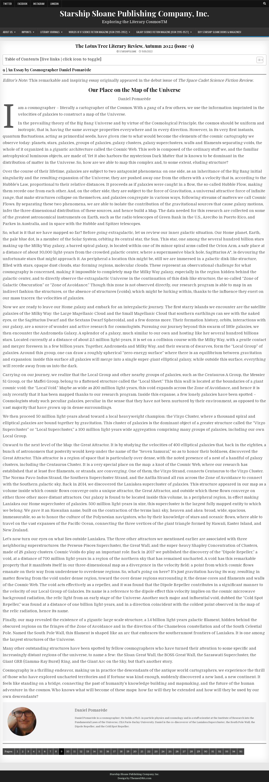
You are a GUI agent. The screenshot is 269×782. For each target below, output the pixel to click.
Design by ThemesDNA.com (134, 778)
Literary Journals (50, 32)
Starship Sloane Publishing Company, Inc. (134, 13)
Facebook (22, 4)
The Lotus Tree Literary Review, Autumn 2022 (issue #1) (134, 46)
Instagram (38, 4)
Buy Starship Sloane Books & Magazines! (219, 32)
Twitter (7, 4)
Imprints (26, 32)
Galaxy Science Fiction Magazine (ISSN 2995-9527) (162, 32)
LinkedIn (54, 4)
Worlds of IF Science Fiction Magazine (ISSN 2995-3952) (98, 32)
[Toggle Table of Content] (258, 60)
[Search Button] (264, 3)
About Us (8, 32)
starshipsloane (127, 51)
